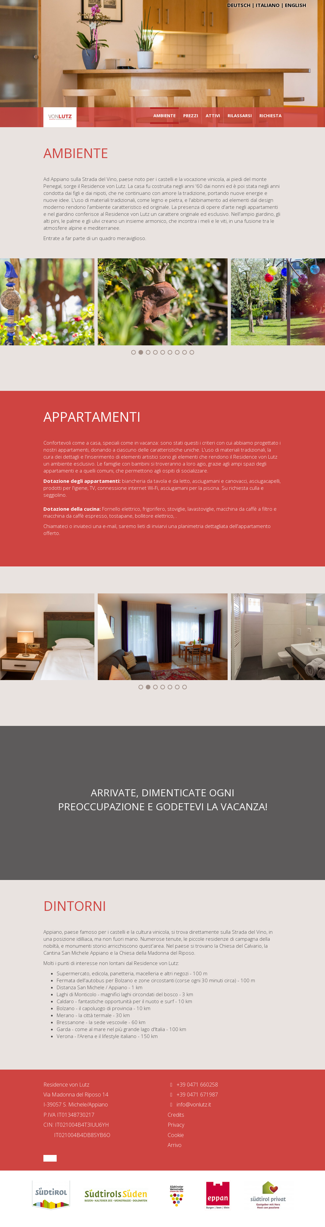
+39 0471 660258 (193, 1084)
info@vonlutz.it (189, 1104)
